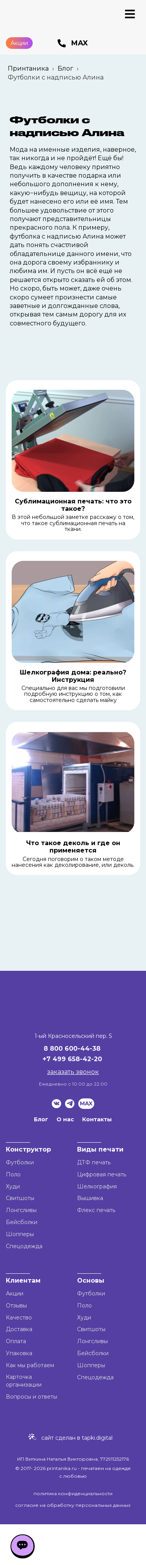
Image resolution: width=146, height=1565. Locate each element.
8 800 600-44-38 (72, 1048)
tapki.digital (96, 1437)
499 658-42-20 (77, 1059)
